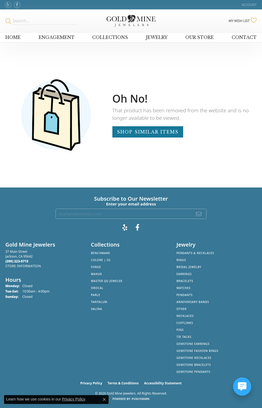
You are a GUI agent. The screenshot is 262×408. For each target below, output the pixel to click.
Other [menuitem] (181, 309)
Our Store (199, 37)
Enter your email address (131, 204)
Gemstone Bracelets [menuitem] (193, 365)
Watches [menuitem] (183, 288)
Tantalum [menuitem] (99, 302)
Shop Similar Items (148, 132)
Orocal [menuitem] (97, 288)
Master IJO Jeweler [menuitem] (106, 281)
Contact (244, 37)
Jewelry (157, 37)
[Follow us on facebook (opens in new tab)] (17, 5)
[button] (249, 4)
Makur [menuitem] (96, 274)
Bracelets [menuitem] (184, 281)
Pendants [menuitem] (184, 295)
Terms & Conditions (123, 383)
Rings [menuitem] (181, 260)
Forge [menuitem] (96, 267)
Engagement (57, 37)
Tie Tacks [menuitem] (183, 337)
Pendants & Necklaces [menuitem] (195, 253)
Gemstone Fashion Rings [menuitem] (197, 351)
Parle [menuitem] (95, 295)
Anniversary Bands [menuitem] (192, 302)
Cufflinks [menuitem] (184, 323)
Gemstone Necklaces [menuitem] (194, 358)
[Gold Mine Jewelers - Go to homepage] (131, 20)
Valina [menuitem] (96, 309)
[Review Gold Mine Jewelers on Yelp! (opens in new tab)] (8, 5)
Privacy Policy (91, 383)
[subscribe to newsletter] (199, 214)
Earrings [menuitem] (184, 274)
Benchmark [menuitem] (100, 253)
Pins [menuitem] (180, 330)
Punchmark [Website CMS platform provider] (141, 399)
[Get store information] (23, 266)
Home (13, 37)
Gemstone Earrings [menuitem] (192, 344)
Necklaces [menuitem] (185, 316)
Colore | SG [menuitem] (101, 260)
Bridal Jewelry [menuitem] (188, 267)
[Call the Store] (16, 261)
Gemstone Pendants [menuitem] (193, 372)
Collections (110, 37)
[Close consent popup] (104, 399)
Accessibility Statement (163, 383)
